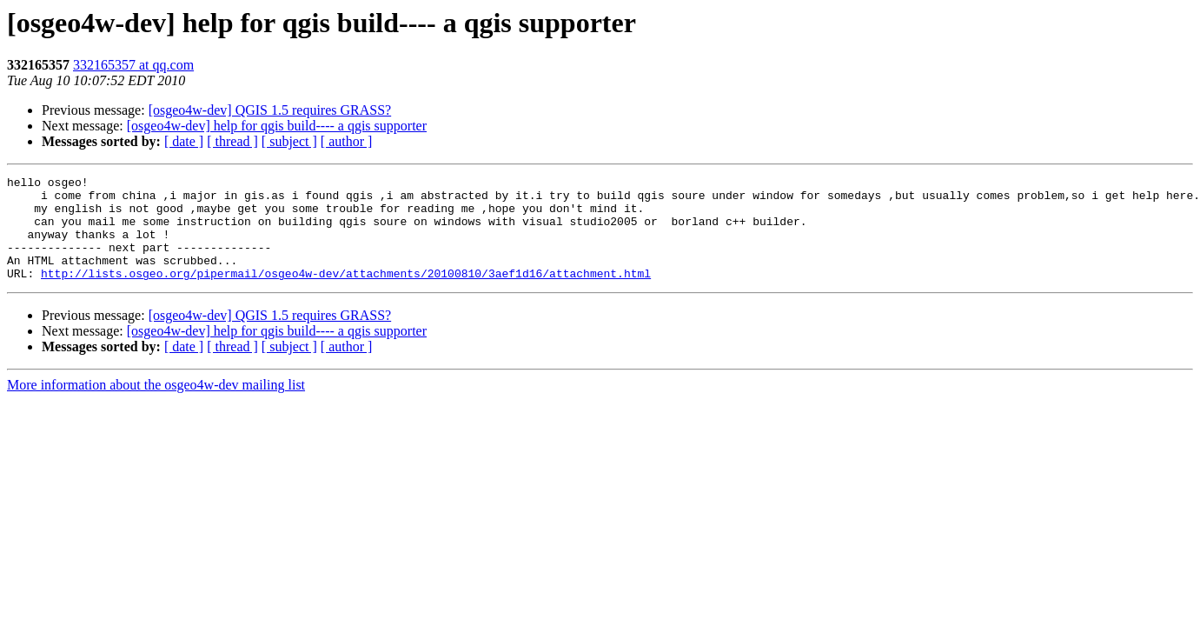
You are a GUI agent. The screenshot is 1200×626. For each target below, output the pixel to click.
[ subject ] (289, 141)
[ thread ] (232, 141)
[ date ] (183, 141)
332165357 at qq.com (133, 64)
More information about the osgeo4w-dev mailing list (156, 405)
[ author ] (347, 141)
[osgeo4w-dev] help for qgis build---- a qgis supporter (277, 125)
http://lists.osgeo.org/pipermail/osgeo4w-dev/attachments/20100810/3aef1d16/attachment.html (346, 294)
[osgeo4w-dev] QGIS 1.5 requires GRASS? (270, 110)
